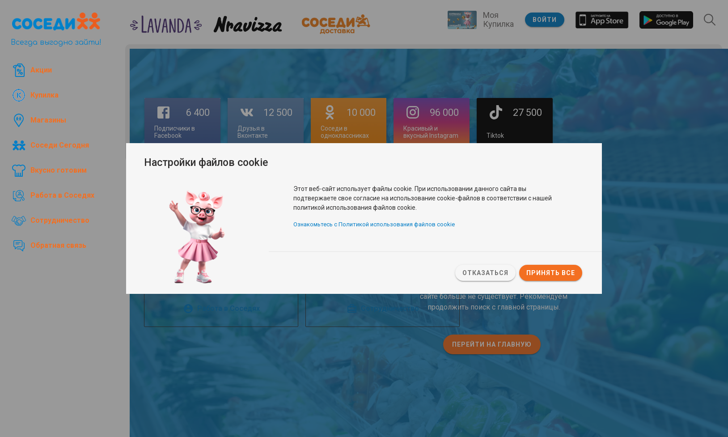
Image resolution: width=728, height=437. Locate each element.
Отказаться (485, 272)
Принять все (550, 272)
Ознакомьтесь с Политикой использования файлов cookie (374, 224)
